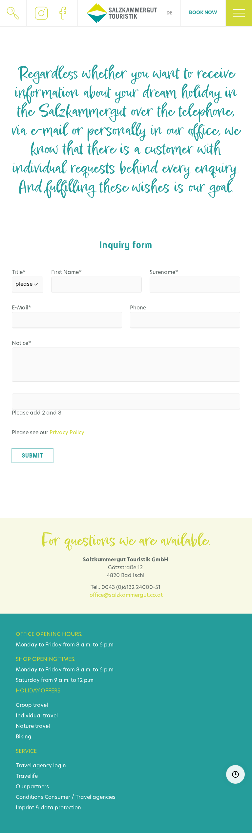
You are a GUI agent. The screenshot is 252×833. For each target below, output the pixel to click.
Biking (24, 737)
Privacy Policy (67, 433)
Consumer (57, 797)
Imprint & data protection (48, 808)
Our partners (32, 787)
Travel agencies (95, 797)
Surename (164, 273)
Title (14, 273)
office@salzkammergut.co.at (126, 595)
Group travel (32, 705)
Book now (203, 13)
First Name (66, 273)
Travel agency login (41, 766)
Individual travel (37, 716)
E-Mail (26, 308)
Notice (26, 344)
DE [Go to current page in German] (169, 13)
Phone (138, 308)
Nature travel (33, 726)
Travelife (27, 776)
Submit (32, 456)
